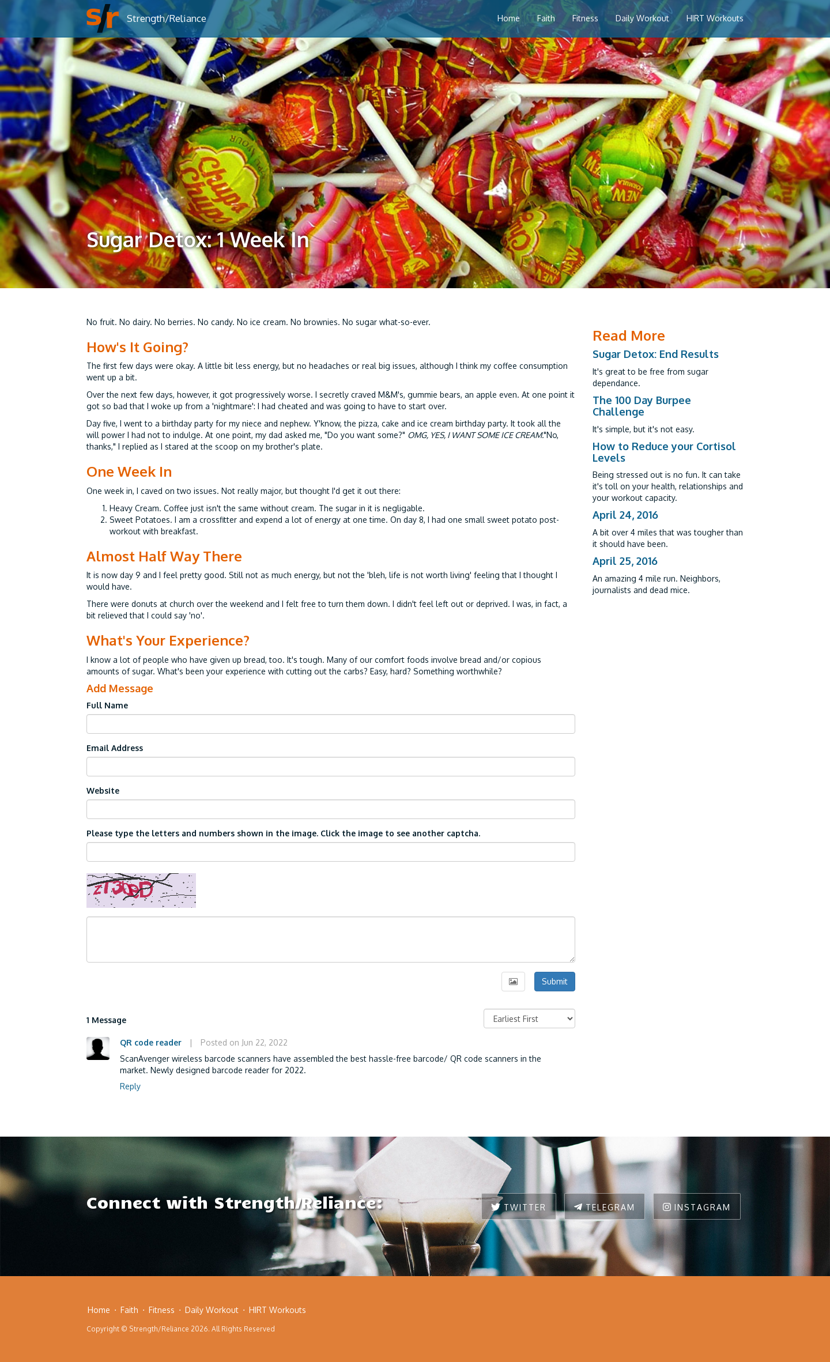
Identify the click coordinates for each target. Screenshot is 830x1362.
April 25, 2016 (625, 560)
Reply (130, 1086)
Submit (555, 981)
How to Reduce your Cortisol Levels (664, 452)
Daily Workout (642, 18)
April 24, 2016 (625, 514)
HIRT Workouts (715, 18)
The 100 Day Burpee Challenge (642, 406)
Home (508, 18)
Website (102, 790)
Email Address (114, 748)
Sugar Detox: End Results (656, 354)
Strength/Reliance (166, 18)
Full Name (107, 705)
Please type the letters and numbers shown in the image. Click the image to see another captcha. (283, 833)
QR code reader (151, 1042)
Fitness (585, 18)
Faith (546, 18)
